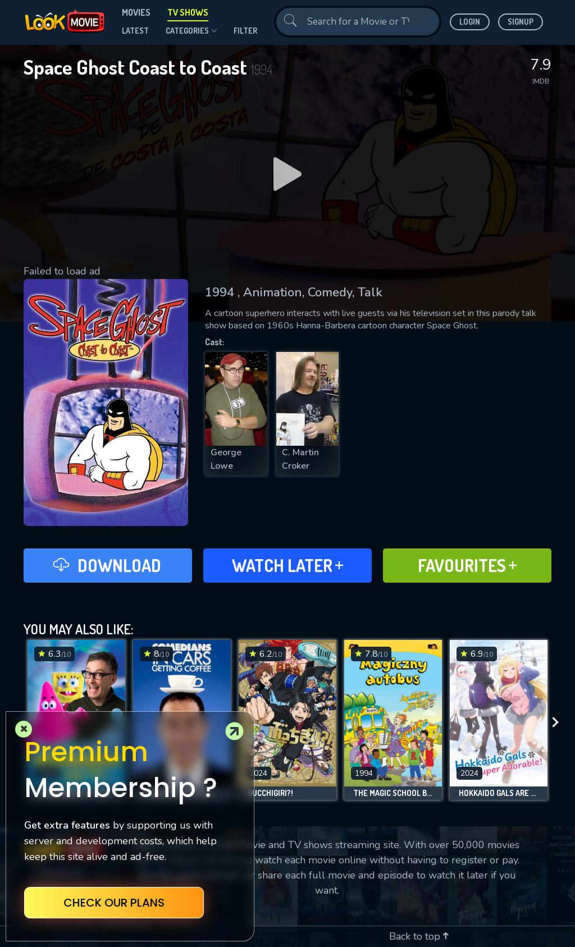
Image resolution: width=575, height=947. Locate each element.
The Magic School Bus (393, 793)
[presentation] (558, 723)
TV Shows (187, 12)
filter (245, 30)
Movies (136, 12)
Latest (135, 30)
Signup (520, 21)
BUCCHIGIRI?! (270, 793)
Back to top (419, 936)
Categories (191, 30)
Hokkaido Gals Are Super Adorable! (499, 793)
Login (469, 21)
